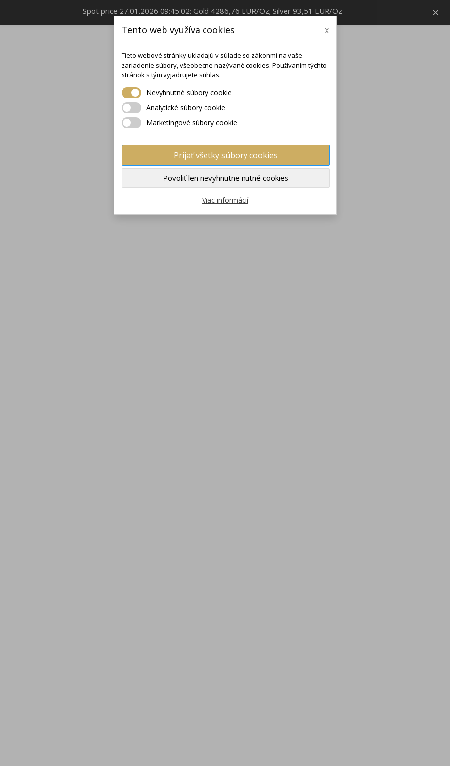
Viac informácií (225, 200)
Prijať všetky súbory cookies (226, 155)
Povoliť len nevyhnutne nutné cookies (225, 178)
